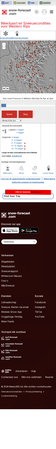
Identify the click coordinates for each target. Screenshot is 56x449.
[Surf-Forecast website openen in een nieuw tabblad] (6, 3)
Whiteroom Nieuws (11, 275)
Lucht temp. (48, 173)
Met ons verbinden (32, 377)
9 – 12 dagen (17, 145)
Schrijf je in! (17, 156)
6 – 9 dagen (16, 143)
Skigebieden (7, 261)
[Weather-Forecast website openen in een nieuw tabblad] (45, 3)
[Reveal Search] (36, 12)
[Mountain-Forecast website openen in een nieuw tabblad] (19, 3)
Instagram (40, 307)
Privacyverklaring (34, 391)
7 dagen (20, 132)
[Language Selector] (19, 241)
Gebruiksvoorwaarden (11, 391)
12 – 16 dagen (17, 148)
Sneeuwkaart (6, 38)
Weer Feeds (7, 321)
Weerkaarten (8, 266)
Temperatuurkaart (19, 38)
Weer (34, 173)
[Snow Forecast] (16, 12)
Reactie (49, 377)
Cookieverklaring (9, 396)
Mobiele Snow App (11, 311)
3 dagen (20, 129)
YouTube (40, 316)
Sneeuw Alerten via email (14, 307)
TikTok (38, 311)
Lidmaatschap (8, 302)
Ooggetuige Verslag (11, 316)
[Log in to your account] (44, 12)
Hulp (33, 371)
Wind (21, 173)
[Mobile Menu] (51, 12)
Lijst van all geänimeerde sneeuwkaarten (20, 179)
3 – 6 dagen (16, 140)
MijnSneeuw (7, 285)
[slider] (3, 105)
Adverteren (21, 371)
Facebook (40, 302)
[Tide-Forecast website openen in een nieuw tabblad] (32, 3)
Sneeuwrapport (9, 271)
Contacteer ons (9, 377)
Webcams (7, 173)
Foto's (4, 280)
